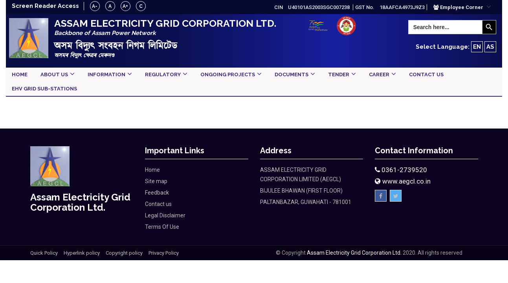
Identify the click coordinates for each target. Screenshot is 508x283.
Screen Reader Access (45, 5)
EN (477, 46)
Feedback (157, 192)
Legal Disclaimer (165, 215)
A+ (126, 6)
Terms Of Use (162, 227)
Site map (156, 181)
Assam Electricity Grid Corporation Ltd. (354, 253)
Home (152, 170)
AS (490, 46)
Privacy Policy (164, 253)
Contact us (158, 204)
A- (95, 6)
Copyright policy (124, 253)
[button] (462, 7)
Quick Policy (44, 253)
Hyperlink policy (82, 253)
